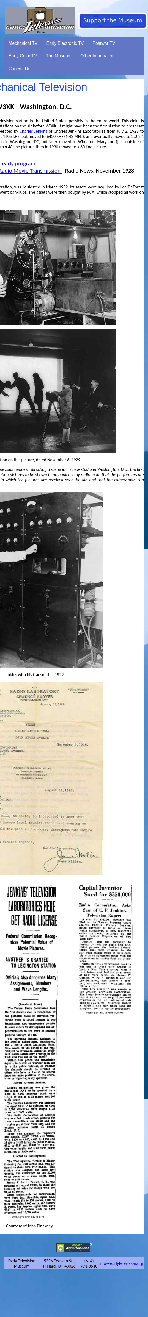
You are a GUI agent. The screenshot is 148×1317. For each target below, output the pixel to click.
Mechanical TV (23, 43)
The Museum (59, 56)
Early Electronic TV (65, 43)
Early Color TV (23, 56)
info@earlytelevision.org (121, 1263)
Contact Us (19, 68)
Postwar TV (103, 43)
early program (18, 163)
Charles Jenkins (33, 131)
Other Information (97, 56)
